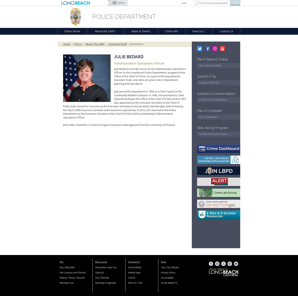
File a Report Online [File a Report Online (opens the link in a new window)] (210, 65)
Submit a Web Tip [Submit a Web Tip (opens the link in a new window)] (209, 82)
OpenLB (99, 272)
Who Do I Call (135, 283)
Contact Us (226, 31)
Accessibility (167, 277)
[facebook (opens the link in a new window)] (206, 48)
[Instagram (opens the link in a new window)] (214, 48)
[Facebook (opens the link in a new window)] (211, 263)
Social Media (134, 267)
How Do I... (199, 31)
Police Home (72, 31)
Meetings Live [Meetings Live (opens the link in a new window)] (67, 283)
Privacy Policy (168, 272)
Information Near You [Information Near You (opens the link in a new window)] (106, 267)
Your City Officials (170, 267)
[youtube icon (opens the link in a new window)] (221, 48)
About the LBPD (105, 31)
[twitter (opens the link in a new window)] (200, 48)
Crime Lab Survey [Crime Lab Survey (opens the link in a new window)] (225, 192)
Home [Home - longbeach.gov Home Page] (66, 44)
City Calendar (102, 277)
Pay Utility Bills (67, 267)
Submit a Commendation (213, 99)
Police (78, 44)
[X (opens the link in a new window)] (223, 263)
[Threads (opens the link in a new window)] (229, 263)
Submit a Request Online (213, 134)
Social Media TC (169, 283)
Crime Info (171, 31)
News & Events (140, 31)
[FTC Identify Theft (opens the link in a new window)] (218, 204)
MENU (121, 3)
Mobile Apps (134, 272)
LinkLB (131, 277)
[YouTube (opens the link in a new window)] (236, 263)
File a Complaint (208, 117)
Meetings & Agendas (105, 283)
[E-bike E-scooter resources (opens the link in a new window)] (218, 215)
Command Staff (117, 44)
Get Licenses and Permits (73, 272)
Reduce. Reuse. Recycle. (72, 277)
